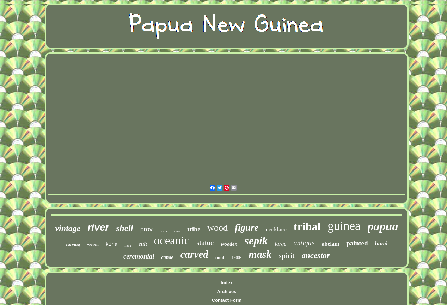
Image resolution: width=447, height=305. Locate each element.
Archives (227, 291)
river (98, 227)
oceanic (172, 240)
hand (381, 243)
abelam (330, 244)
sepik (256, 241)
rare (127, 245)
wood (217, 228)
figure (247, 227)
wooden (229, 244)
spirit (286, 255)
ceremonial (138, 256)
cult (143, 244)
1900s (237, 257)
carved (194, 254)
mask (260, 254)
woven (93, 244)
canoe (167, 257)
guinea (343, 226)
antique (303, 243)
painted (357, 243)
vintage (67, 228)
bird (177, 231)
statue (205, 242)
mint (220, 257)
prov (146, 229)
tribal (307, 226)
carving (73, 244)
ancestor (316, 255)
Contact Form (227, 300)
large (280, 244)
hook (163, 231)
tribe (193, 229)
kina (112, 244)
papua (383, 226)
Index (227, 282)
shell (124, 228)
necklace (275, 229)
